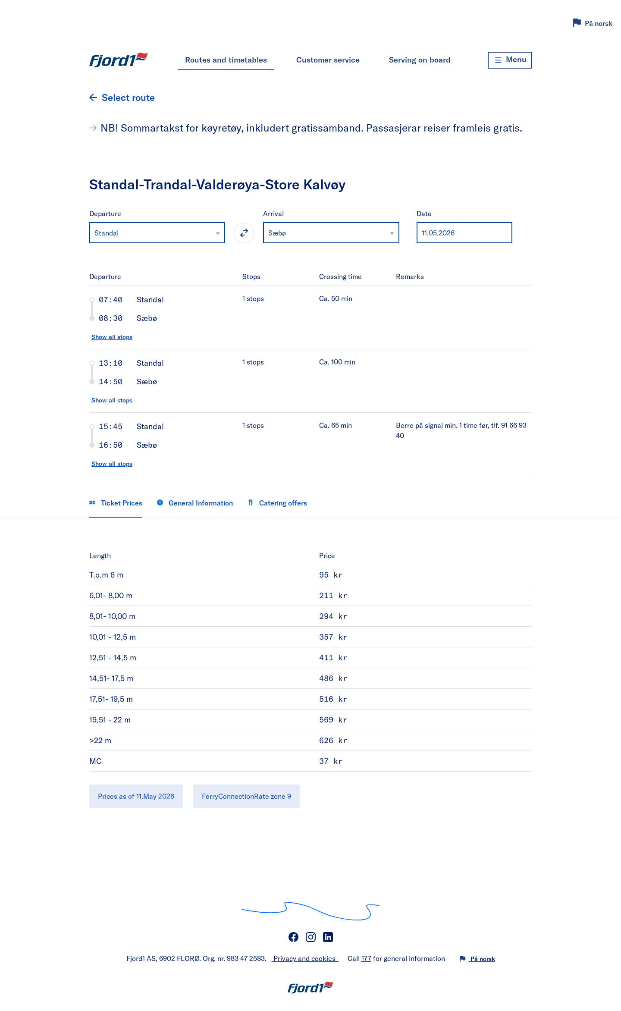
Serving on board (420, 59)
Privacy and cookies (305, 958)
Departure (105, 213)
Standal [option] (106, 233)
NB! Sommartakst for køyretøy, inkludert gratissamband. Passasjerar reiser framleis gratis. (311, 128)
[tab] (310, 317)
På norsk (598, 23)
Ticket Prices (115, 503)
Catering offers (277, 503)
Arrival (273, 213)
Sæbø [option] (277, 233)
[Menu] (510, 60)
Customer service (328, 59)
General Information (195, 503)
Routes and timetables (226, 59)
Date (424, 213)
